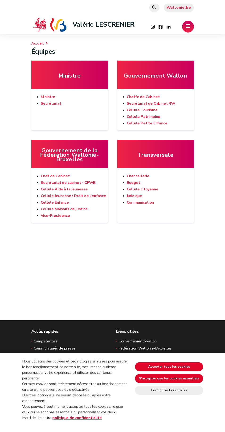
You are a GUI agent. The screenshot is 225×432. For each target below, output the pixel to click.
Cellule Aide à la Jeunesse (64, 189)
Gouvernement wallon (138, 341)
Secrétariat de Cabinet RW (151, 103)
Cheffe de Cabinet (143, 96)
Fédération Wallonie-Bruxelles (145, 348)
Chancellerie (138, 176)
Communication (140, 202)
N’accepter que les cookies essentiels (169, 378)
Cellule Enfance (55, 202)
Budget (133, 182)
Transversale (155, 155)
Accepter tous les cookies (169, 366)
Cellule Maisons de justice (64, 209)
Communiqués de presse (54, 348)
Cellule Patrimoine (143, 116)
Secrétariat (51, 103)
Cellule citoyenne (142, 189)
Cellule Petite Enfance (147, 123)
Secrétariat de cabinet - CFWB (68, 182)
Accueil (37, 43)
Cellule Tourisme (142, 110)
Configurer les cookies (169, 390)
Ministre (69, 76)
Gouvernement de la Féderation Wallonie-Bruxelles (69, 155)
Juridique (134, 195)
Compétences (45, 341)
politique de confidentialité (77, 417)
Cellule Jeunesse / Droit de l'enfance (73, 195)
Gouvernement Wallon (155, 76)
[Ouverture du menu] (188, 27)
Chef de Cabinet (55, 176)
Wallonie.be (179, 7)
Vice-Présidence (55, 215)
